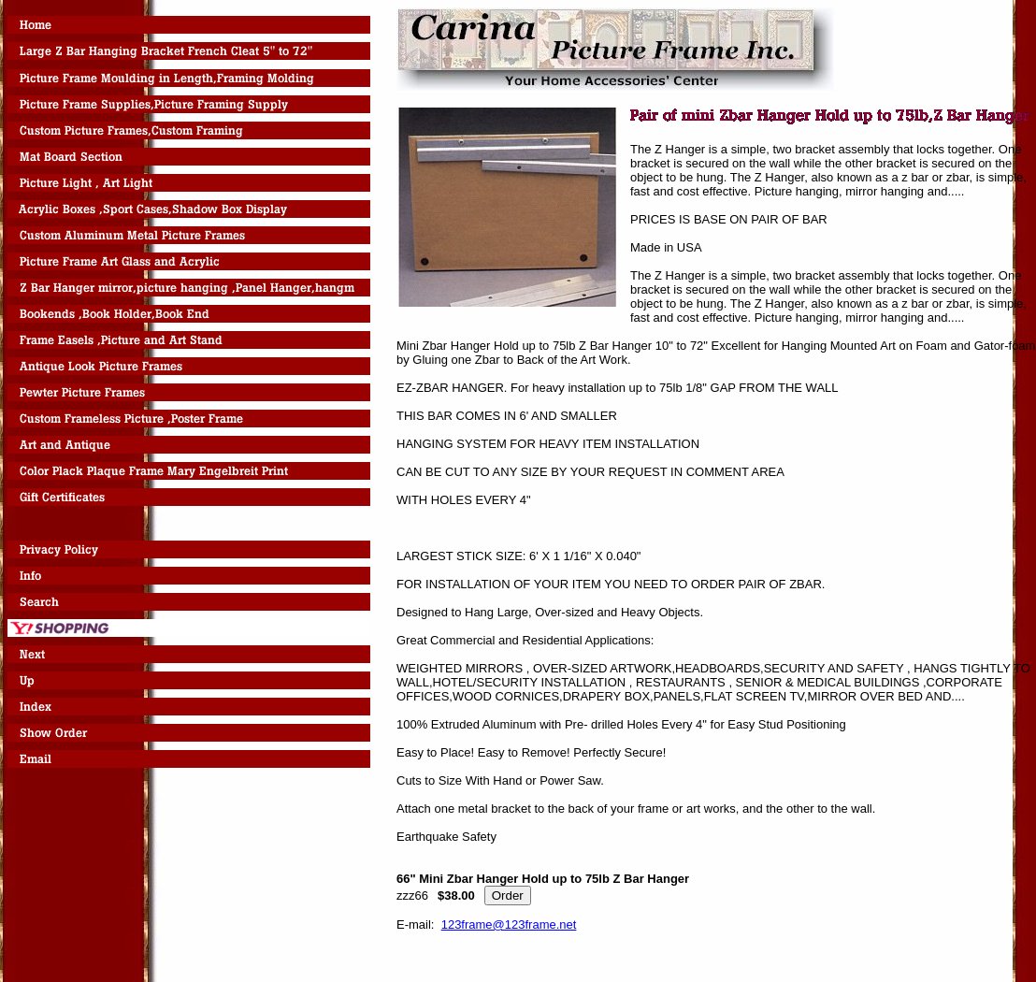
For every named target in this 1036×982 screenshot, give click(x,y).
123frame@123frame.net (509, 924)
